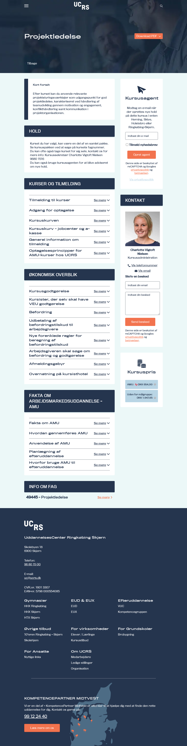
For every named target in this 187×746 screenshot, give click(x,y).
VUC (121, 606)
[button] (155, 384)
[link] (94, 6)
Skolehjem (31, 640)
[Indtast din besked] (142, 303)
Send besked (140, 322)
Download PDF (147, 36)
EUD (74, 606)
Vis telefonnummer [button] (144, 265)
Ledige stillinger (82, 663)
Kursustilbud (79, 640)
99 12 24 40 (35, 716)
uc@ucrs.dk (32, 578)
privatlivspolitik (140, 169)
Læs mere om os (42, 728)
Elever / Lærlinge (83, 634)
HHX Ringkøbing (35, 606)
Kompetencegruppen (132, 612)
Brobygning (126, 634)
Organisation (80, 668)
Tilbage (32, 63)
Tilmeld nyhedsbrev (143, 145)
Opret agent (141, 154)
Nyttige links (32, 657)
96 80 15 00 (32, 564)
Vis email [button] (144, 270)
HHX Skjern (32, 612)
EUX (74, 612)
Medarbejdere (81, 657)
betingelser (141, 172)
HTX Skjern (32, 617)
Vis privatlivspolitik (141, 179)
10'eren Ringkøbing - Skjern (43, 634)
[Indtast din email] (142, 285)
